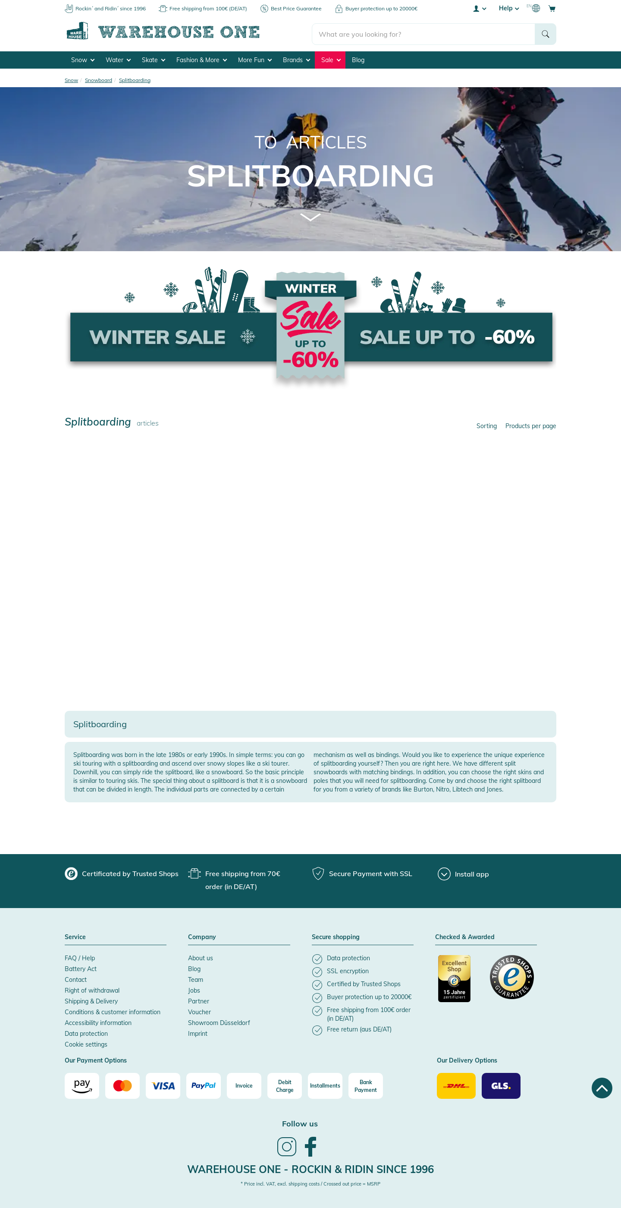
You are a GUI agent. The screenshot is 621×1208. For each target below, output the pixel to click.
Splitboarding (311, 174)
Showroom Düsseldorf (219, 1021)
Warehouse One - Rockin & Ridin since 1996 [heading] (310, 1167)
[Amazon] (82, 1085)
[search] (424, 30)
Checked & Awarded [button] (465, 936)
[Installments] (325, 1085)
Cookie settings (86, 1043)
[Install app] (463, 873)
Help (509, 8)
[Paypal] (203, 1085)
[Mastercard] (122, 1085)
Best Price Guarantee (296, 8)
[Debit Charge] (284, 1085)
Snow (82, 59)
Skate (153, 59)
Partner (198, 1000)
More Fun (255, 59)
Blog (358, 59)
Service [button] (75, 936)
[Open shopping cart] (552, 8)
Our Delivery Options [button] (467, 1059)
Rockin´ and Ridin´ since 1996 (110, 8)
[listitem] (363, 958)
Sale (331, 59)
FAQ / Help (80, 957)
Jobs (194, 989)
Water (118, 59)
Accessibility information (98, 1021)
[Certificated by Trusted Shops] (460, 982)
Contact (76, 978)
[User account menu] (479, 8)
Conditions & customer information (112, 1011)
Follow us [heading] (300, 1122)
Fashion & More (201, 59)
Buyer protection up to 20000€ (381, 8)
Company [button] (202, 936)
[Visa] (163, 1085)
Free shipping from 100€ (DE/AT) (208, 8)
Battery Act (81, 967)
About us (200, 957)
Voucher (199, 1011)
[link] (287, 1154)
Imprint (197, 1032)
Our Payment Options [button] (96, 1059)
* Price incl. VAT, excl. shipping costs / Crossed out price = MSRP (310, 1183)
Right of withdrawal (92, 989)
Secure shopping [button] (336, 936)
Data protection (86, 1032)
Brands (296, 59)
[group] (122, 872)
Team (195, 978)
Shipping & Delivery (91, 1000)
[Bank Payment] (365, 1085)
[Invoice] (244, 1085)
